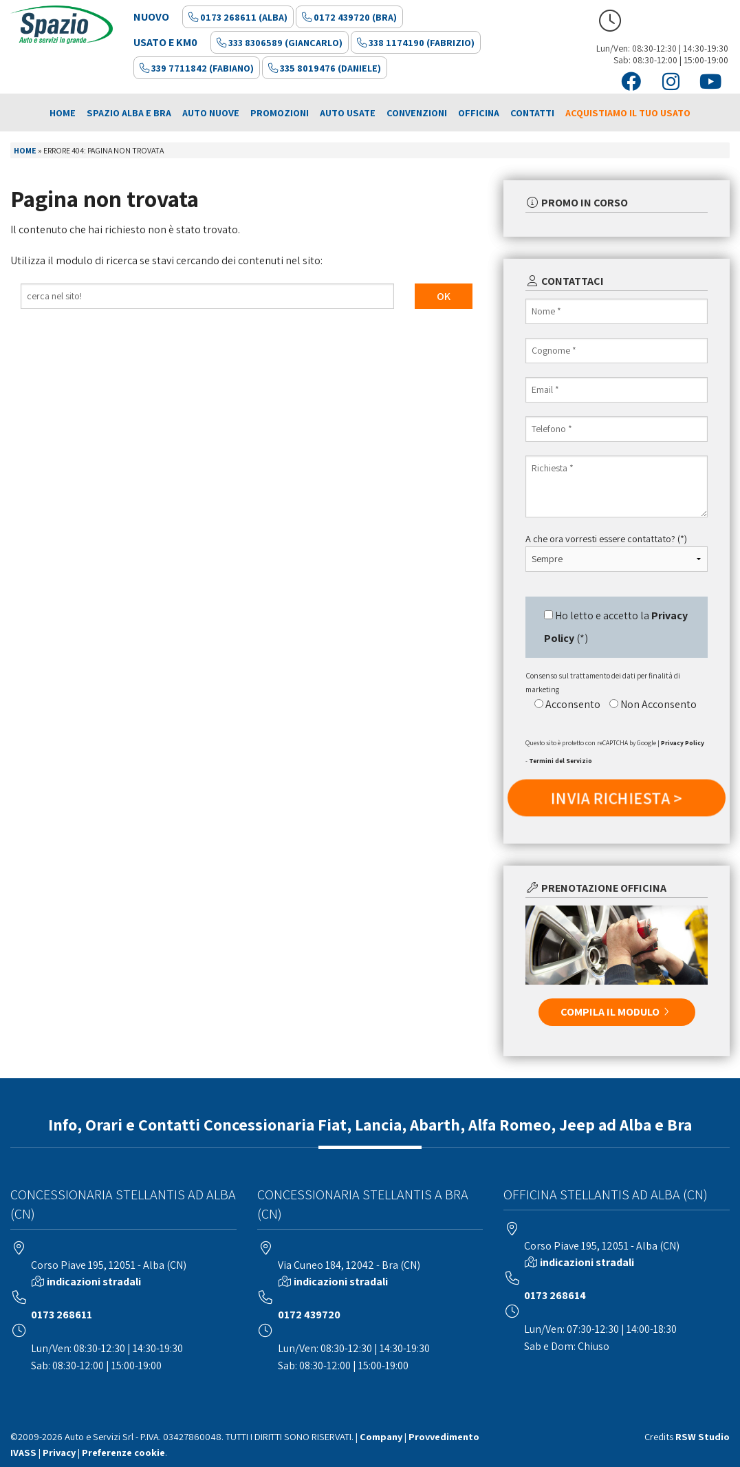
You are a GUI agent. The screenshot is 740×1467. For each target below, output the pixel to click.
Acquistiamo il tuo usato (627, 112)
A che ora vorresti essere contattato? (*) (606, 538)
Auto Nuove (210, 112)
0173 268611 (61, 1314)
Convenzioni (417, 112)
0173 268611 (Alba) (237, 16)
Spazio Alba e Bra (129, 112)
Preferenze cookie (123, 1452)
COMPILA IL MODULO (617, 1012)
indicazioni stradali (94, 1281)
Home (63, 112)
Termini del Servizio (560, 760)
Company (381, 1436)
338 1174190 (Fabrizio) (416, 42)
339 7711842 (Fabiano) (197, 67)
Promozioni (279, 112)
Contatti (532, 112)
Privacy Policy (682, 742)
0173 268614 (555, 1295)
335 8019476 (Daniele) (324, 67)
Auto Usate (348, 112)
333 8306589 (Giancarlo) (279, 42)
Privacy (59, 1452)
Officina (478, 112)
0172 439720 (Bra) (349, 16)
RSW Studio (702, 1436)
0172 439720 (309, 1314)
